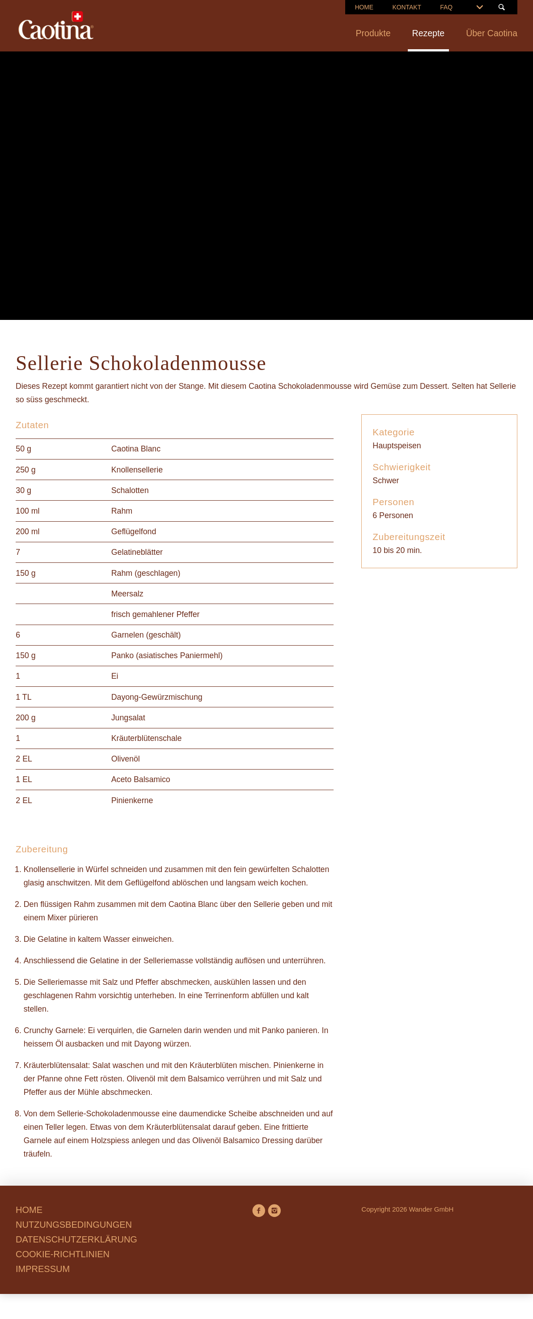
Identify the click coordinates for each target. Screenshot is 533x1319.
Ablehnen (148, 729)
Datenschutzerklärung (289, 697)
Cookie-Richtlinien (298, 683)
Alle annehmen (319, 729)
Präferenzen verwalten (228, 729)
